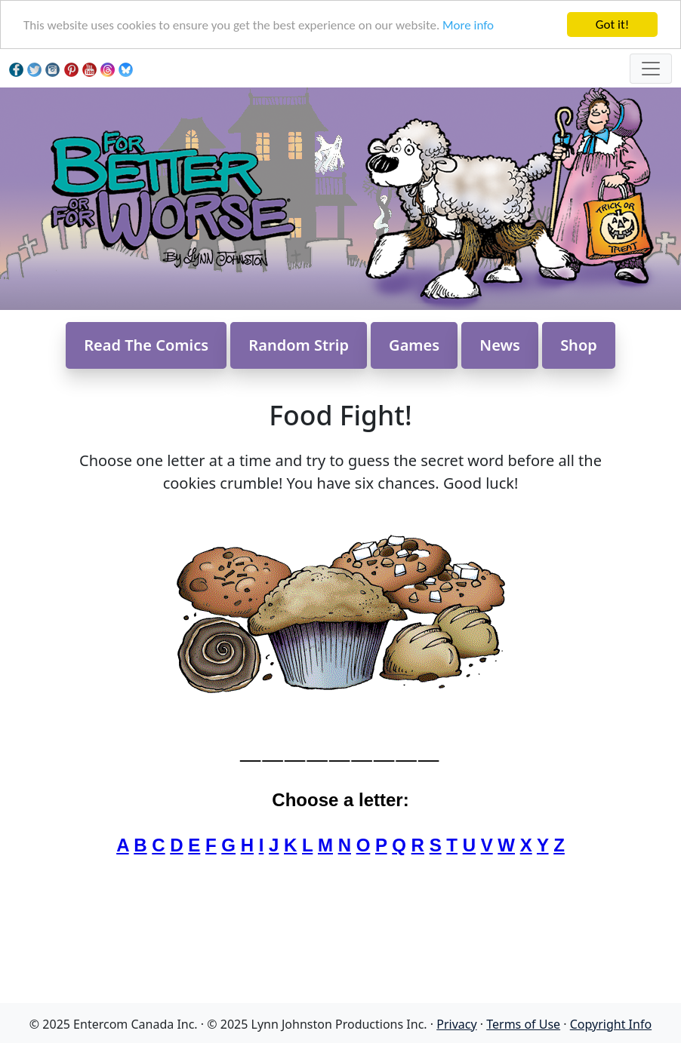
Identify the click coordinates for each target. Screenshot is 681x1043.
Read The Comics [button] (146, 345)
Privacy (456, 1024)
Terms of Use (523, 1024)
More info (468, 25)
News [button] (499, 345)
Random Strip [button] (298, 345)
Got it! (612, 24)
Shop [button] (578, 345)
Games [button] (414, 345)
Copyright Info (611, 1024)
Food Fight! (340, 415)
